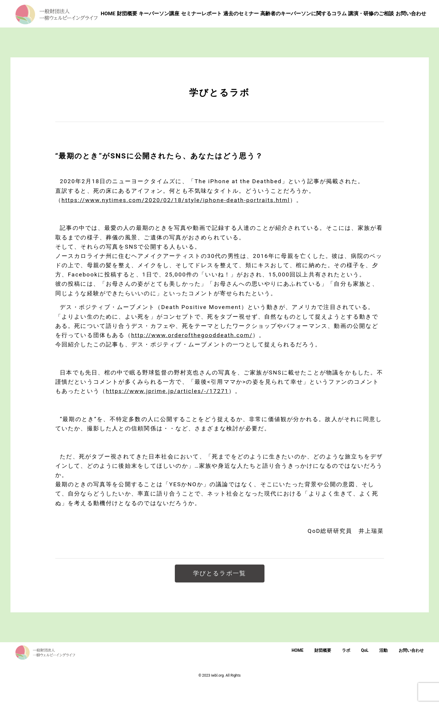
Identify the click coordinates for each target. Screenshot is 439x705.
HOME (298, 671)
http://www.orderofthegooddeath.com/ (192, 356)
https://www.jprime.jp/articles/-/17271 (167, 412)
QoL (364, 671)
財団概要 (322, 671)
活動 (383, 671)
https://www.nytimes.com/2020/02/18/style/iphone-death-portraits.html (176, 221)
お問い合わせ (411, 671)
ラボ (346, 671)
